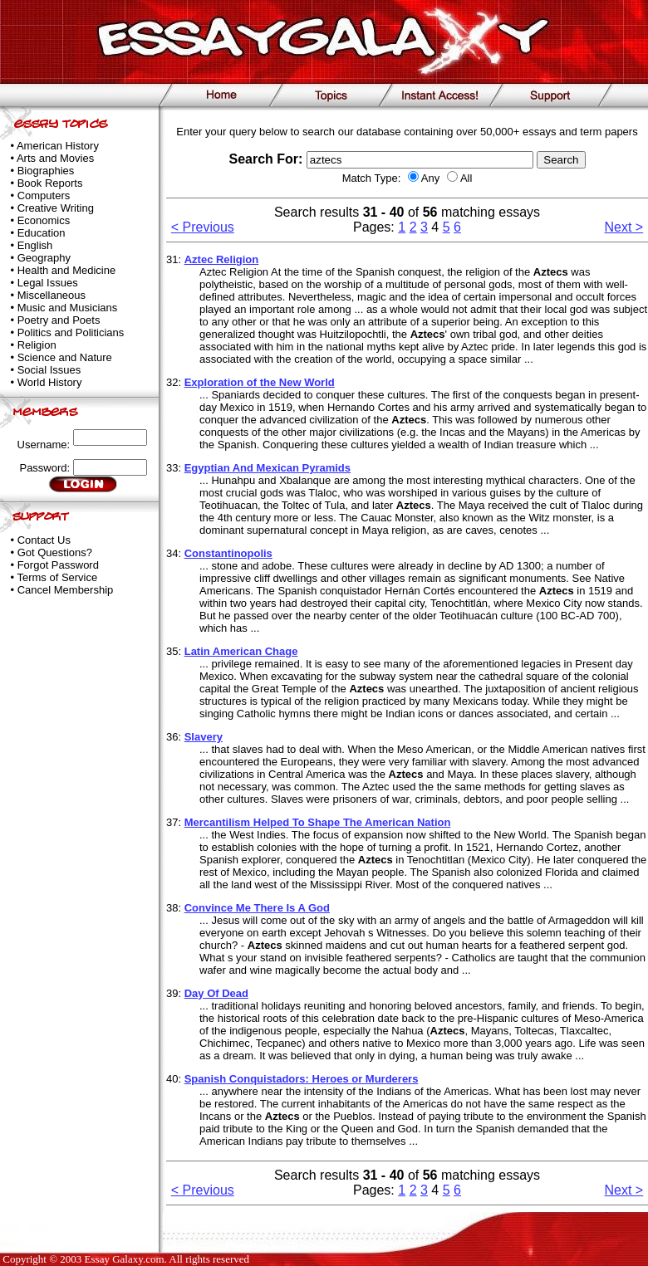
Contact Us (44, 540)
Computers (44, 195)
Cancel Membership (65, 590)
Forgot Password (58, 565)
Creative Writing (55, 208)
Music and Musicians (67, 307)
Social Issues (49, 370)
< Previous (202, 227)
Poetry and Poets (59, 320)
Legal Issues (47, 282)
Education (41, 233)
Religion (36, 345)
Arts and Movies (55, 158)
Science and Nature (64, 357)
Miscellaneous (51, 295)
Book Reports (50, 183)
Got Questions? (54, 552)
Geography (44, 258)
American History (58, 145)
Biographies (46, 170)
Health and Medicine (66, 270)
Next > (624, 227)
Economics (44, 220)
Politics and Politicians (71, 332)
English (35, 245)
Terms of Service (57, 577)
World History (49, 382)
